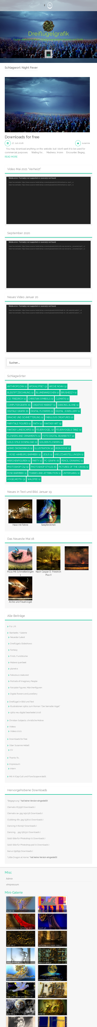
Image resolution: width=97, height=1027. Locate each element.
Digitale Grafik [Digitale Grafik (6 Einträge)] (17, 411)
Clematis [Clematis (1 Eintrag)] (62, 398)
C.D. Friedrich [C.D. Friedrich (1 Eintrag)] (16, 398)
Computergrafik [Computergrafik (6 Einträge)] (19, 405)
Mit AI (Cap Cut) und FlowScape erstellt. (27, 776)
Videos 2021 (16, 731)
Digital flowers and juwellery (23, 694)
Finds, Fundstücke (19, 656)
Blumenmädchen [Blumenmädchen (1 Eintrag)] (47, 392)
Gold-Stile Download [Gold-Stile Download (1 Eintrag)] (22, 442)
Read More (11, 156)
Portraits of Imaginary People (23, 681)
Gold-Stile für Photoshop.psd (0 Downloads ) (28, 845)
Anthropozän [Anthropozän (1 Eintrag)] (17, 386)
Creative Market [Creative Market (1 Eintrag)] (44, 405)
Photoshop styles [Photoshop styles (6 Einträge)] (43, 467)
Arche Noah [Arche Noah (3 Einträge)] (58, 386)
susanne (86, 143)
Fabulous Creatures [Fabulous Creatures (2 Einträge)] (59, 417)
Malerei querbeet (18, 662)
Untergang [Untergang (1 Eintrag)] (71, 473)
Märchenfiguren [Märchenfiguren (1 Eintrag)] (18, 460)
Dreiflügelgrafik (48, 33)
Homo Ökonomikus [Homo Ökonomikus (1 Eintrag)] (19, 448)
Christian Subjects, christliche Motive (26, 720)
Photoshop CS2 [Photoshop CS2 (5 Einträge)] (18, 467)
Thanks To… (14, 758)
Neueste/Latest (17, 637)
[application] (48, 200)
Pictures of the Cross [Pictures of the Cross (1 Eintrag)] (73, 467)
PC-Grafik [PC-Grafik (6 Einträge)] (51, 460)
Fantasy (13, 650)
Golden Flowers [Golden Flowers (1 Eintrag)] (51, 442)
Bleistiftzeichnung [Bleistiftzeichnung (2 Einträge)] (20, 392)
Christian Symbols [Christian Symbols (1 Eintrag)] (40, 398)
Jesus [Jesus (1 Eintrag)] (47, 454)
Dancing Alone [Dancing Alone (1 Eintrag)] (68, 405)
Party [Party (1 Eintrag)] (37, 460)
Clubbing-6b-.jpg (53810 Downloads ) (25, 819)
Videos (12, 726)
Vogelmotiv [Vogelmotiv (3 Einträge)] (16, 479)
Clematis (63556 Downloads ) (21, 807)
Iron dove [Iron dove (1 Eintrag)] (62, 448)
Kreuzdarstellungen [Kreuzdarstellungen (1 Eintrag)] (69, 454)
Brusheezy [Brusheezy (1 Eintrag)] (69, 392)
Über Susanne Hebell (19, 745)
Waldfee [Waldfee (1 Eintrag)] (34, 479)
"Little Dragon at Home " (32, 857)
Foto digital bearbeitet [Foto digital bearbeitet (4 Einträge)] (58, 436)
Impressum (14, 764)
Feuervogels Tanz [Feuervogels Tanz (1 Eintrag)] (68, 429)
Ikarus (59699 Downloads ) (20, 851)
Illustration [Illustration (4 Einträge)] (44, 448)
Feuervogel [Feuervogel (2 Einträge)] (45, 429)
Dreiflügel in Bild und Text (21, 701)
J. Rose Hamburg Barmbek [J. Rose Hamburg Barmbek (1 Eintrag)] (24, 454)
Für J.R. (12, 626)
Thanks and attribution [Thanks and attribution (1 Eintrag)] (45, 473)
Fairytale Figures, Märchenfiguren (26, 687)
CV (11, 750)
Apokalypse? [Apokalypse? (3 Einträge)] (38, 386)
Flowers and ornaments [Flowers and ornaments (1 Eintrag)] (23, 436)
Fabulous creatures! (19, 675)
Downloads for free (22, 137)
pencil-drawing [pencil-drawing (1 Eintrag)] (72, 460)
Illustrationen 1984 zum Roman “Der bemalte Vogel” (35, 706)
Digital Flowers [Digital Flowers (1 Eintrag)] (42, 411)
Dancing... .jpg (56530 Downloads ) (24, 832)
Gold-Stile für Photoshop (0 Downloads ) (26, 838)
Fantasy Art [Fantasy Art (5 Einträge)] (53, 423)
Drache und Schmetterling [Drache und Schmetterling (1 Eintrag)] (25, 417)
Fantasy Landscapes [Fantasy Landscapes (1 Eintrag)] (20, 429)
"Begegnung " (27, 801)
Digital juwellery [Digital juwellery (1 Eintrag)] (67, 411)
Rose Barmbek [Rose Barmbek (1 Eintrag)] (17, 473)
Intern (13, 768)
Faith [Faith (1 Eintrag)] (37, 423)
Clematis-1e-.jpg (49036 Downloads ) (25, 813)
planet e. (14, 668)
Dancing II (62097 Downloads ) (22, 826)
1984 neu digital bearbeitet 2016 (25, 712)
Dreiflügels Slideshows (21, 643)
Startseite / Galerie (18, 633)
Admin (9, 878)
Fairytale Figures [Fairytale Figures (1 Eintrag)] (19, 423)
